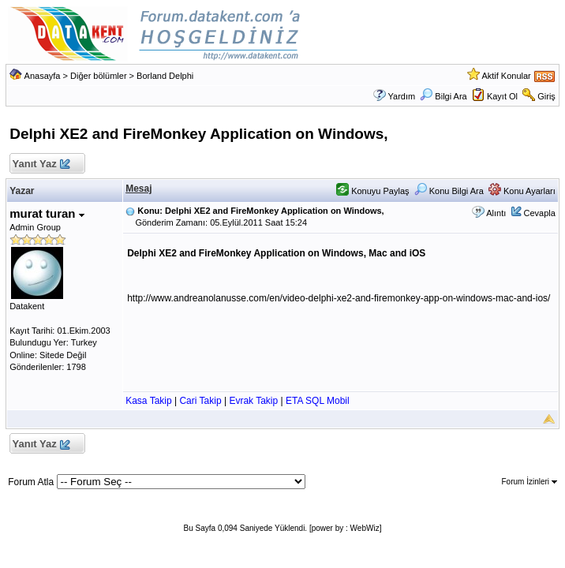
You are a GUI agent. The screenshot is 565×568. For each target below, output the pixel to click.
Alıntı (496, 213)
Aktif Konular (505, 75)
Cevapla (539, 213)
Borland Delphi (165, 75)
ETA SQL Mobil (318, 400)
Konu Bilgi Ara (449, 191)
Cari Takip (200, 400)
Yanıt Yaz (40, 164)
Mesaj (138, 188)
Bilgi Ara (443, 96)
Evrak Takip (253, 400)
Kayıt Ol (502, 96)
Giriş (546, 96)
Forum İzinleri (528, 481)
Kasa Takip (148, 400)
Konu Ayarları (522, 191)
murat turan (46, 213)
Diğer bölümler (98, 75)
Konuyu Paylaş (372, 191)
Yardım (402, 96)
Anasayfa (42, 75)
